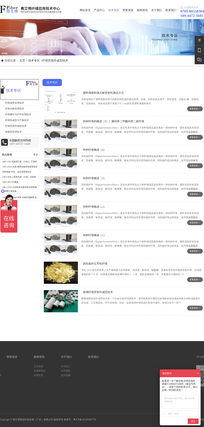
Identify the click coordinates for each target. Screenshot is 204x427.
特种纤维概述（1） (94, 235)
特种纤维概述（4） (94, 149)
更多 (35, 154)
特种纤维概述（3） (94, 178)
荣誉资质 (128, 10)
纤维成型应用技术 (14, 103)
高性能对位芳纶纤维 (95, 263)
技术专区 (113, 10)
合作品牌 (25, 375)
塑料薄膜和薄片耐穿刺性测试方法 (103, 92)
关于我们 (156, 10)
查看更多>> (195, 109)
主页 (22, 60)
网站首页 (85, 10)
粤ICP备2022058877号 (84, 419)
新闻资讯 (142, 10)
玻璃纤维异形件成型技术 (98, 292)
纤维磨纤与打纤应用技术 (18, 114)
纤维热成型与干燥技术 (17, 120)
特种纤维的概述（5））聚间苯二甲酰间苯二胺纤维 (113, 121)
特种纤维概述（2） (94, 206)
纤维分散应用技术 (14, 108)
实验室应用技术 (13, 132)
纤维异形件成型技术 (55, 60)
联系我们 (170, 10)
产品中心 (99, 10)
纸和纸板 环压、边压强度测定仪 (16, 172)
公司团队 (25, 371)
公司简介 (25, 366)
